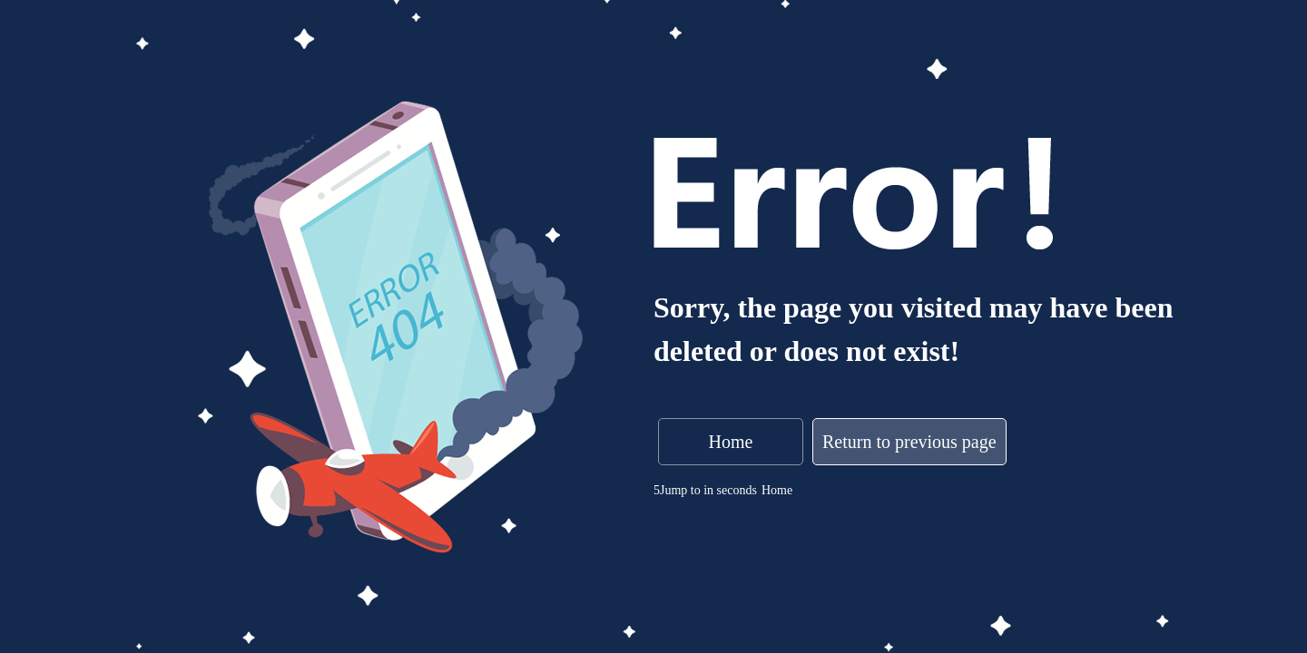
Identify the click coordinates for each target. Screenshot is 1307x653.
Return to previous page (909, 442)
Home (731, 442)
